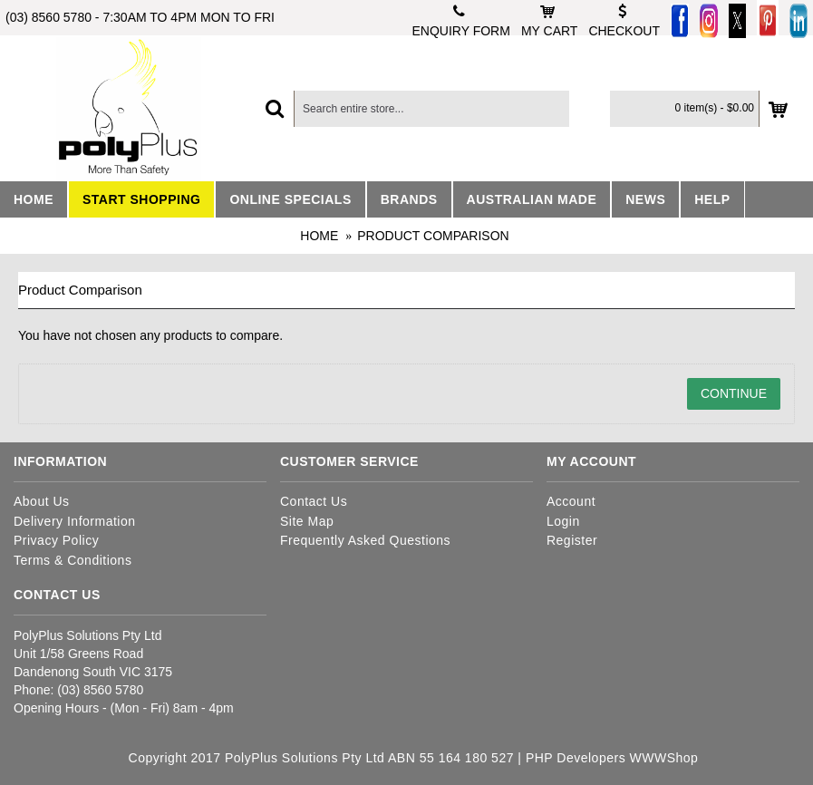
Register (572, 540)
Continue (734, 393)
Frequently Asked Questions (365, 540)
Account (571, 501)
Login (563, 521)
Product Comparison (433, 235)
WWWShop (664, 758)
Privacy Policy (56, 540)
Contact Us (313, 501)
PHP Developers (575, 758)
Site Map (307, 521)
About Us (42, 501)
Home (319, 235)
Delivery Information (75, 521)
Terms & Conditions (72, 560)
